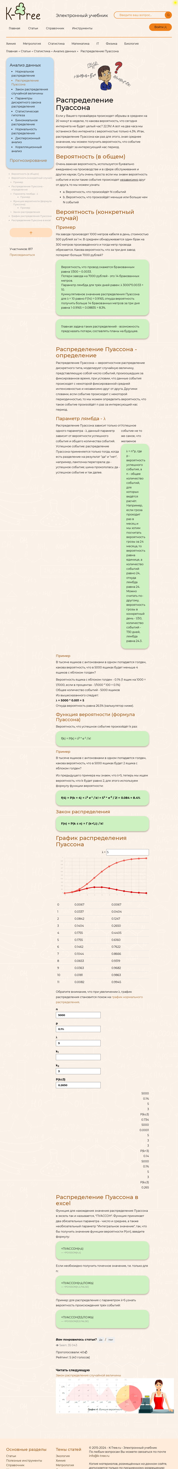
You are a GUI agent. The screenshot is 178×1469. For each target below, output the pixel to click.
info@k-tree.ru (99, 1456)
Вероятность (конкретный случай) (31, 177)
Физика (111, 43)
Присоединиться (22, 255)
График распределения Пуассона (31, 216)
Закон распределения (26, 212)
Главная (14, 28)
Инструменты (82, 28)
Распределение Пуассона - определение (96, 352)
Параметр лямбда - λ (25, 193)
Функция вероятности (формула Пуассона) (95, 717)
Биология (131, 43)
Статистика (56, 43)
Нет (111, 1339)
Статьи (33, 28)
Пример (18, 182)
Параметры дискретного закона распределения (26, 102)
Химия (11, 43)
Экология (63, 1456)
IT (97, 43)
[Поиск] (168, 15)
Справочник (55, 28)
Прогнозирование (28, 160)
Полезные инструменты (24, 1460)
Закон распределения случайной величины (88, 1375)
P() (78, 1083)
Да (100, 1339)
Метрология (32, 43)
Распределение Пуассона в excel (31, 220)
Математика (80, 43)
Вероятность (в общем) (25, 173)
